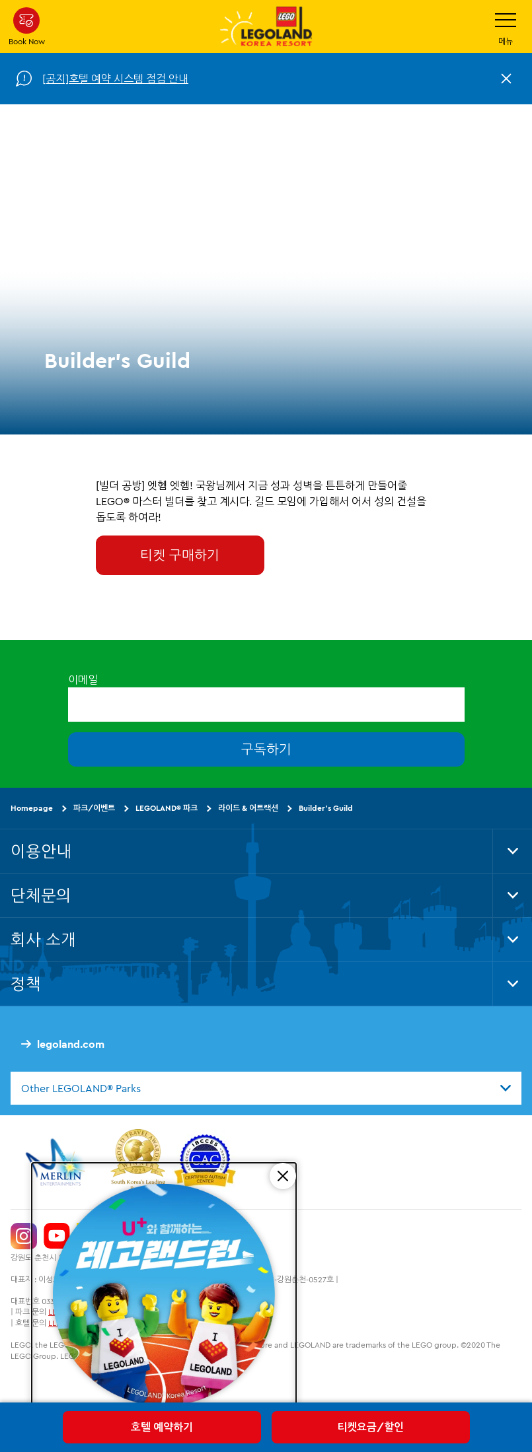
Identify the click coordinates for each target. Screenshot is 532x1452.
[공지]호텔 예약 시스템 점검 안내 (115, 78)
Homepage (32, 808)
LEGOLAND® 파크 (166, 808)
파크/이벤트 (94, 808)
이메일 (83, 679)
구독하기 (266, 750)
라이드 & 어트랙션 (248, 808)
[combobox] (266, 1088)
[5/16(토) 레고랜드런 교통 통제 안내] (164, 1297)
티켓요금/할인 (370, 1427)
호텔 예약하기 (162, 1427)
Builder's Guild (326, 808)
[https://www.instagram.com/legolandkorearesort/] (24, 1236)
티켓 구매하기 (179, 555)
